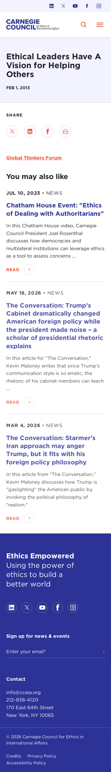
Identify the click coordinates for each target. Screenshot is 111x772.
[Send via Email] (65, 132)
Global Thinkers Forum (34, 158)
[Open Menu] (100, 24)
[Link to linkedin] (51, 6)
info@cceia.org (23, 692)
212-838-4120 (22, 700)
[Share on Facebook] (48, 132)
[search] (84, 24)
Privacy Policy (42, 756)
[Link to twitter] (63, 6)
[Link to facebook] (87, 6)
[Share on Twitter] (12, 132)
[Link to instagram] (99, 6)
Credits (13, 756)
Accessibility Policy (26, 762)
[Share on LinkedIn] (30, 132)
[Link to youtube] (75, 6)
